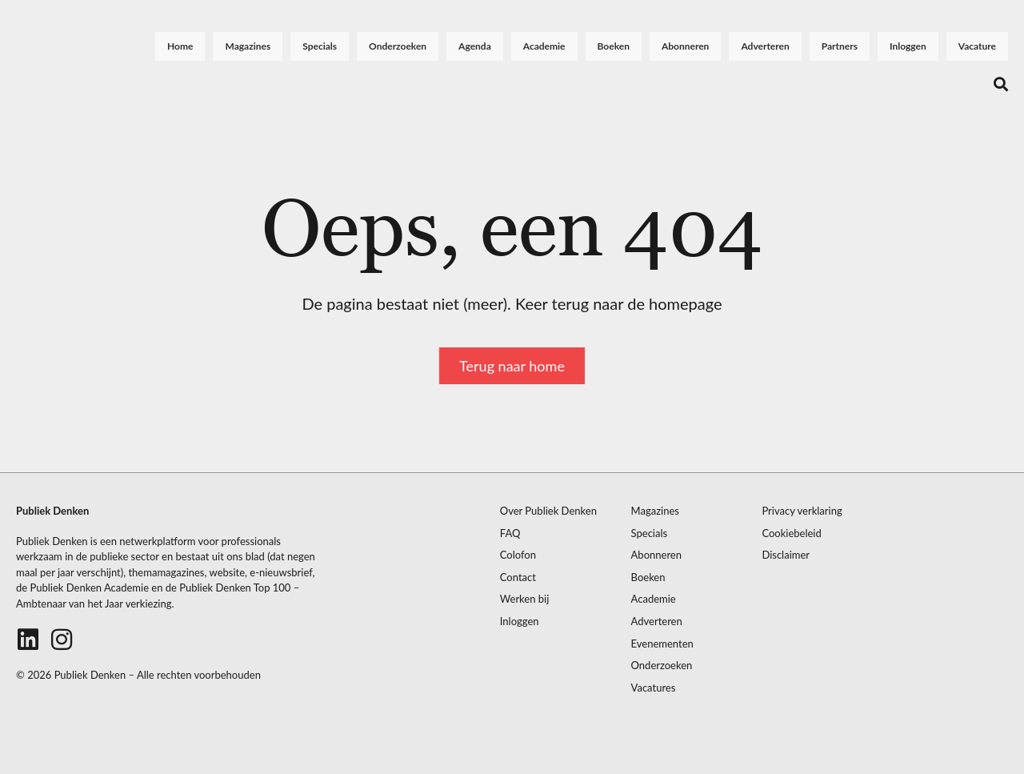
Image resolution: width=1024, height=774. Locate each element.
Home (180, 46)
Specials (319, 46)
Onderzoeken (397, 46)
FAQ (510, 533)
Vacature (977, 46)
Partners (840, 46)
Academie (544, 46)
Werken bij (525, 599)
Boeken (614, 46)
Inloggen (908, 46)
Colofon (518, 555)
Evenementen (662, 644)
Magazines (247, 46)
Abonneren (685, 46)
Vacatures (653, 688)
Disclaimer (786, 555)
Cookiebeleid (791, 533)
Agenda (474, 46)
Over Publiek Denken (548, 511)
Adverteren (765, 46)
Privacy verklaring (802, 511)
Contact (518, 577)
